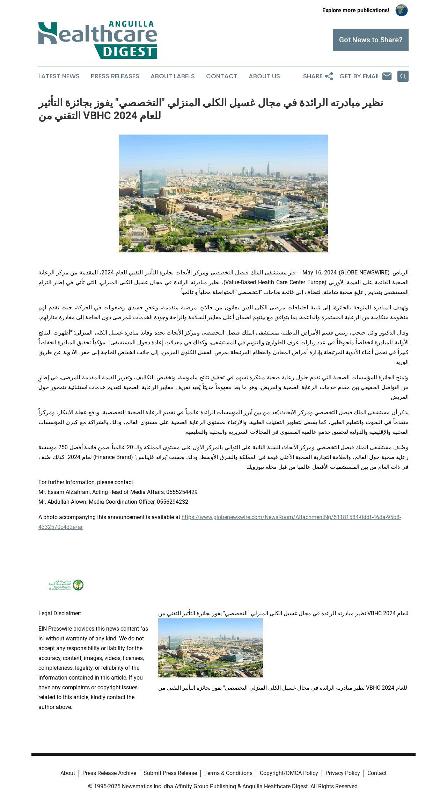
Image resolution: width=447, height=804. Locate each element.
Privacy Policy (342, 773)
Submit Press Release (170, 773)
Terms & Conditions (228, 773)
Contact (221, 76)
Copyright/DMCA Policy (289, 773)
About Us (264, 76)
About (67, 773)
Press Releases (115, 76)
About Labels (173, 76)
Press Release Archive (109, 773)
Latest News (59, 76)
